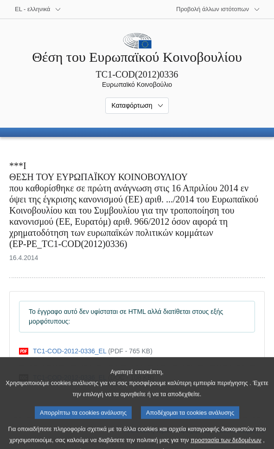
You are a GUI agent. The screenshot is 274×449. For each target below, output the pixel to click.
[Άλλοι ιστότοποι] (218, 9)
